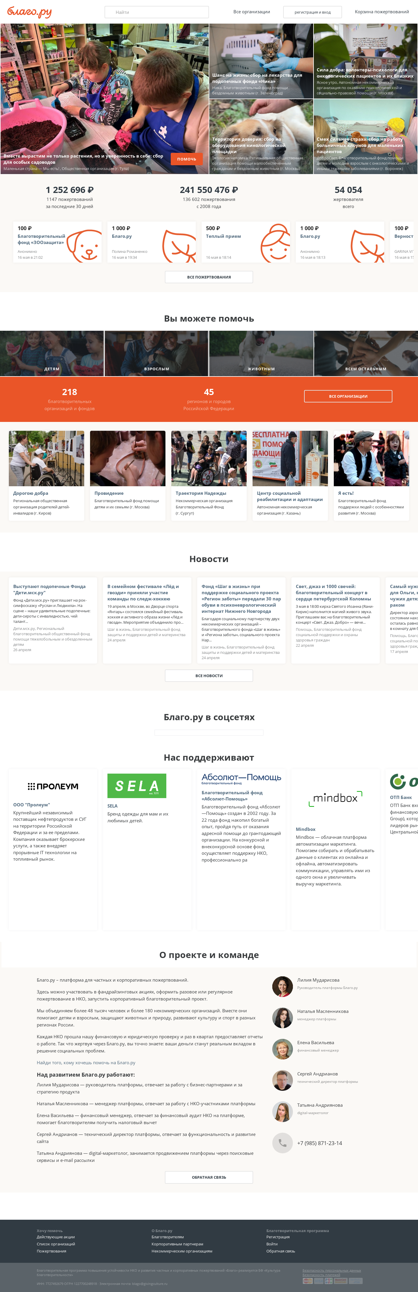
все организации (348, 396)
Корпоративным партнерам (177, 1244)
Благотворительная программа (297, 1230)
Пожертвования (51, 1251)
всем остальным (366, 368)
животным (261, 368)
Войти (272, 1244)
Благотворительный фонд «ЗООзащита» (41, 239)
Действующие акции (56, 1236)
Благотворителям (168, 1236)
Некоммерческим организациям (182, 1251)
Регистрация (278, 1236)
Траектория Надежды (201, 493)
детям (51, 368)
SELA (112, 806)
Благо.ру (122, 236)
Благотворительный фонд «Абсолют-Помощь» (232, 796)
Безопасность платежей (321, 1275)
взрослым (156, 368)
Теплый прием (223, 236)
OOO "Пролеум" (31, 805)
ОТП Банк (401, 797)
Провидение (109, 493)
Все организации (251, 11)
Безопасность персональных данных (332, 1270)
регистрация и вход (313, 12)
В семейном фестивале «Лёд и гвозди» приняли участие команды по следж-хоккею (143, 592)
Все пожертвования (209, 277)
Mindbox (306, 829)
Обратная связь (209, 1177)
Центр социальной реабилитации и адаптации (290, 496)
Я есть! (346, 493)
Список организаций (56, 1244)
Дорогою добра (30, 493)
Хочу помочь (50, 1230)
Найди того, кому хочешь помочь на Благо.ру (86, 1062)
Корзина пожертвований (382, 11)
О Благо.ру (162, 1230)
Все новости (209, 675)
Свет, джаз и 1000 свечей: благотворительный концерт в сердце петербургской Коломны (333, 592)
